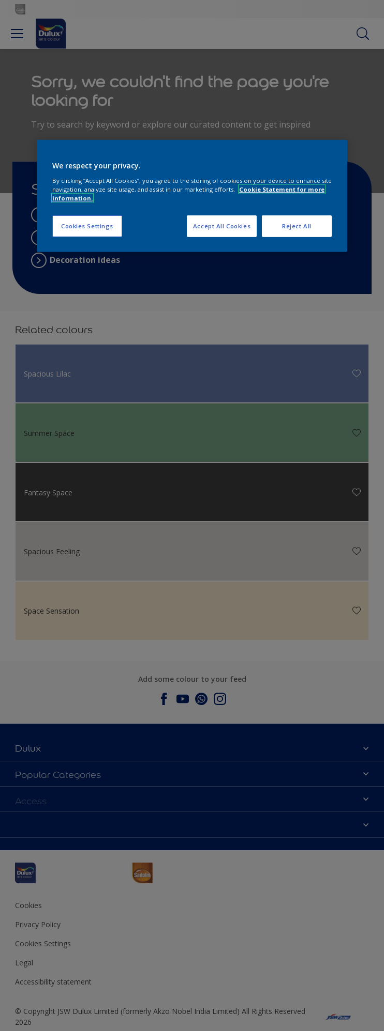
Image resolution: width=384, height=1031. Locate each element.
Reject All (297, 226)
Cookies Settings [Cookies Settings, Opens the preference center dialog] (87, 226)
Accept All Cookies (221, 226)
